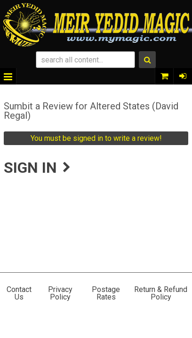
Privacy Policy (60, 293)
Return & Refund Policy (160, 293)
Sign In (182, 76)
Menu (8, 76)
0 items (164, 76)
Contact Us (19, 293)
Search (147, 59)
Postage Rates (106, 293)
